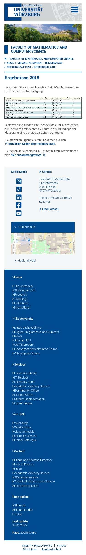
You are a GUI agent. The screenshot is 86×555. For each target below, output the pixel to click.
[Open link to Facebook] (16, 205)
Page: (16, 532)
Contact (47, 172)
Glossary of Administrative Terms (35, 349)
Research (19, 295)
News (10, 63)
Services (19, 365)
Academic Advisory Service (31, 386)
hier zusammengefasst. (26, 155)
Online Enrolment (24, 436)
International (21, 308)
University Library (24, 373)
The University (22, 286)
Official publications (26, 354)
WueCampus (21, 427)
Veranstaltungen (30, 63)
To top (17, 514)
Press (17, 469)
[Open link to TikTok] (16, 189)
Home (17, 277)
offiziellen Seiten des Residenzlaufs (31, 143)
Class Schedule (23, 432)
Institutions (20, 303)
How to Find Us (23, 465)
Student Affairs (22, 395)
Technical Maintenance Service (33, 482)
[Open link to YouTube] (16, 213)
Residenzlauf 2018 (19, 67)
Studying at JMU (24, 291)
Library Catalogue (24, 440)
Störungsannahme (25, 478)
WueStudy (20, 423)
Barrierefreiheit (51, 549)
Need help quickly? (25, 486)
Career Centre (22, 404)
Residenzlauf (54, 63)
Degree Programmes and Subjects (35, 332)
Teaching (19, 299)
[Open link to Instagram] (16, 181)
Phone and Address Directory (32, 460)
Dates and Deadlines (26, 328)
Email (46, 201)
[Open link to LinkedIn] (16, 197)
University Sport (23, 382)
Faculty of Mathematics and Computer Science (39, 49)
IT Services (20, 378)
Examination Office (25, 391)
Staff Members (23, 345)
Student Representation (28, 399)
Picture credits (22, 510)
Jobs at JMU (21, 341)
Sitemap (18, 506)
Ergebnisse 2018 (44, 67)
